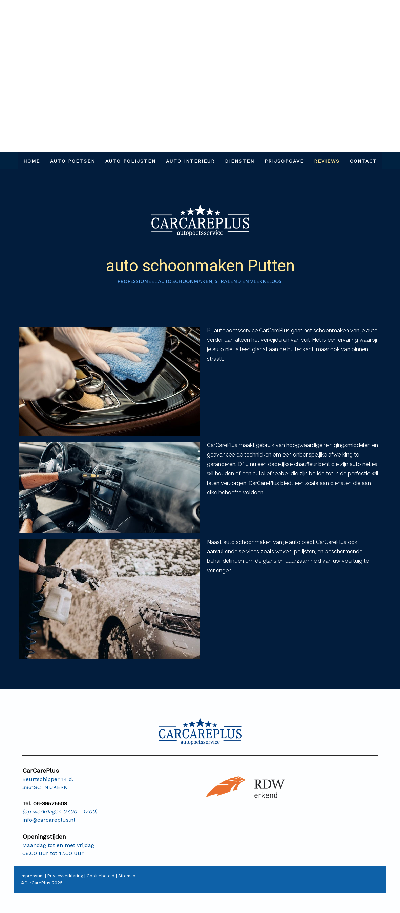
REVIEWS (327, 161)
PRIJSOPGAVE (284, 161)
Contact (363, 161)
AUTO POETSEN (72, 161)
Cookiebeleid (100, 875)
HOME (31, 161)
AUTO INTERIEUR (190, 161)
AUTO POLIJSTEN (130, 161)
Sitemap (126, 875)
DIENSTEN (239, 161)
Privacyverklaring (65, 875)
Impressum (32, 875)
